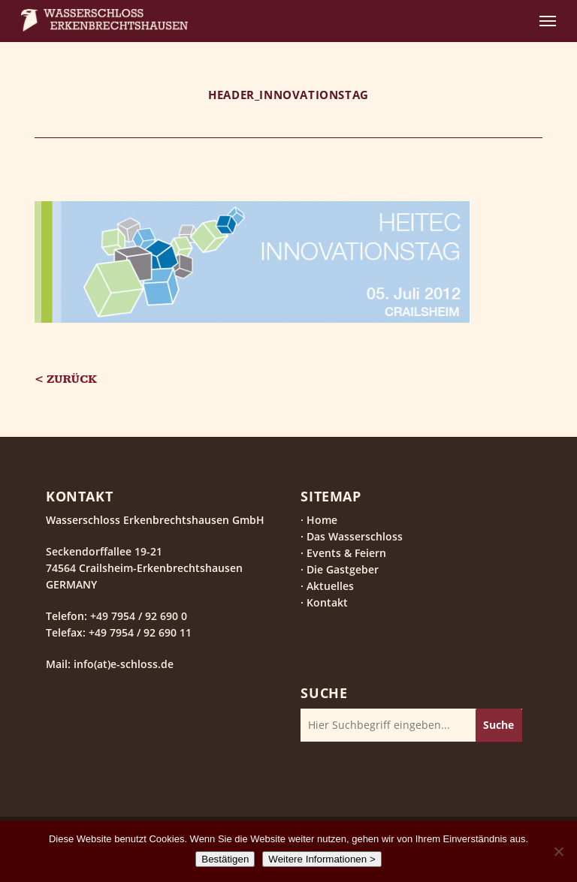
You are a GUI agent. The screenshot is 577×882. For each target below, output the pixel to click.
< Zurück (66, 379)
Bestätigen (225, 859)
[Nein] (558, 851)
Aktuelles (330, 586)
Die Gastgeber (343, 569)
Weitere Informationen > (321, 859)
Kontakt (327, 602)
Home (322, 520)
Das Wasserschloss (355, 536)
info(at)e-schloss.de (122, 664)
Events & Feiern (346, 553)
